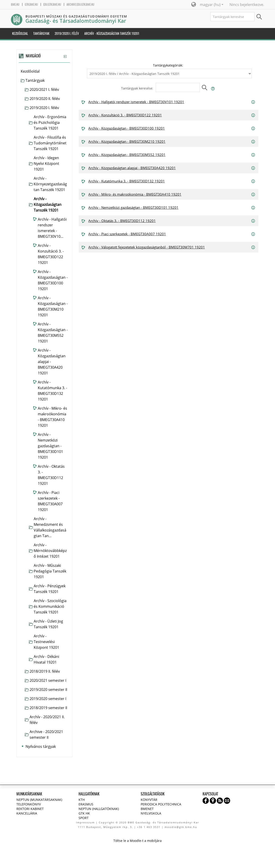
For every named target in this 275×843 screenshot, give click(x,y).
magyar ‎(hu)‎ (211, 4)
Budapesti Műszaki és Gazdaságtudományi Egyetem (76, 16)
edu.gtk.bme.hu (52, 4)
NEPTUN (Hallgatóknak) (99, 809)
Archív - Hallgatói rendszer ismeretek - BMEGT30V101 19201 (136, 102)
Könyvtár (149, 799)
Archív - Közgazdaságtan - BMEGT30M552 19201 (127, 154)
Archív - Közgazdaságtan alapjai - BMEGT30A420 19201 (132, 168)
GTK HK (84, 813)
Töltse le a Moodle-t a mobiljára (137, 840)
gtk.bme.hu (31, 4)
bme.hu (15, 4)
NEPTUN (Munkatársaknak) (39, 799)
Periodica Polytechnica (161, 804)
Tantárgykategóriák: (168, 65)
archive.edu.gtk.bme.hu (80, 4)
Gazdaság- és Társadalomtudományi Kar (75, 20)
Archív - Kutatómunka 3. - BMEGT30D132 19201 (126, 181)
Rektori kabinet (30, 809)
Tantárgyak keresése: (137, 88)
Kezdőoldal (30, 71)
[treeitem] (44, 71)
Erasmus (86, 804)
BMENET (147, 809)
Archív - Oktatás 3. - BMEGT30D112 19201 (122, 220)
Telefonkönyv (28, 804)
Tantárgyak (35, 80)
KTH (82, 799)
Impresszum (85, 822)
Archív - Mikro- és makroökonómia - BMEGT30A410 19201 (134, 194)
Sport (84, 818)
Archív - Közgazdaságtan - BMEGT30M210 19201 (127, 141)
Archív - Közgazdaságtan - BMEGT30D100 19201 (126, 128)
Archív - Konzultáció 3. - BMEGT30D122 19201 (125, 115)
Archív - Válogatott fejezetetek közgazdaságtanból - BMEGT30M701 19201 (146, 247)
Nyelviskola (151, 813)
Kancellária (26, 813)
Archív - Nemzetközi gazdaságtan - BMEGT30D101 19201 (133, 207)
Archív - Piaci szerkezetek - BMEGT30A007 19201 (127, 234)
